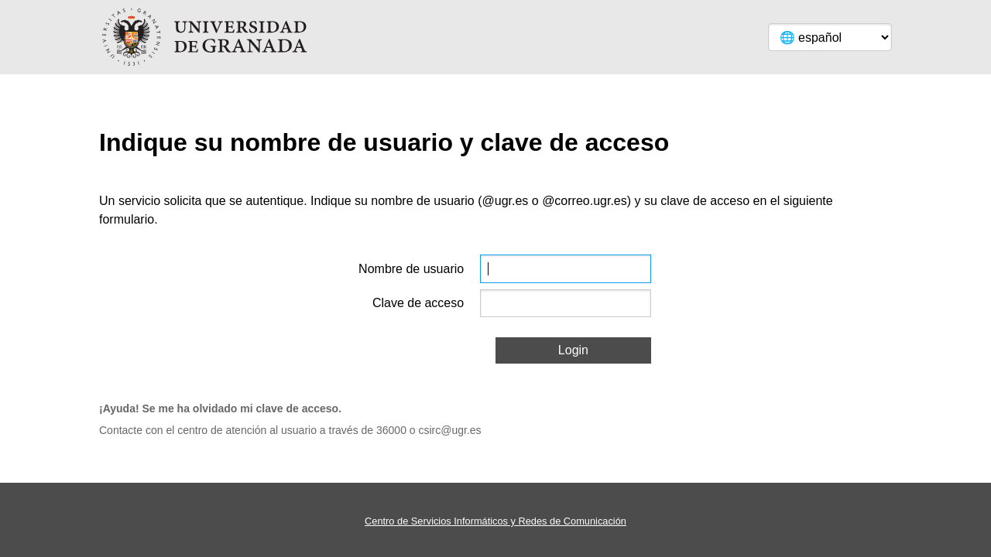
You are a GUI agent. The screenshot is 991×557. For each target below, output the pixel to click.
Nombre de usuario (411, 268)
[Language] (830, 37)
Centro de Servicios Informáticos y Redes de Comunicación (495, 521)
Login (573, 350)
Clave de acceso (418, 302)
